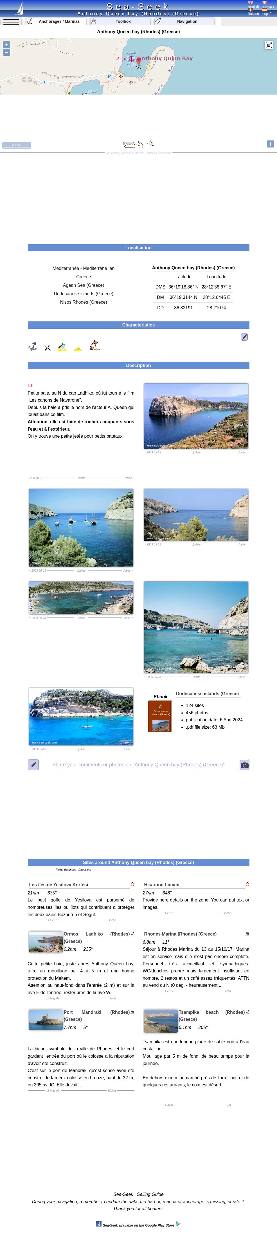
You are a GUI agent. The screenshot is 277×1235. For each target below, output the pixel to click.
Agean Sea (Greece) (83, 285)
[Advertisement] (138, 196)
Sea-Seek (138, 6)
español (268, 12)
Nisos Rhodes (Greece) (83, 302)
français (268, 4)
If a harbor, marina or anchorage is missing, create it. (192, 1201)
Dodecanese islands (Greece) (83, 293)
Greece (83, 276)
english (253, 4)
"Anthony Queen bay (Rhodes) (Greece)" (138, 764)
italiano (253, 12)
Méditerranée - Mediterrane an (84, 268)
